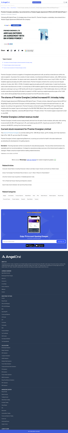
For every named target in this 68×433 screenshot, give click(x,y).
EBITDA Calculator (5, 377)
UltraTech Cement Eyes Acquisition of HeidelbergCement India (18, 176)
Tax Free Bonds (5, 333)
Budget (4, 195)
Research (23, 199)
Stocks (3, 298)
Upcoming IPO (4, 311)
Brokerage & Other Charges (7, 275)
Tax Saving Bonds (5, 341)
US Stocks (4, 317)
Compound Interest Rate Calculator (9, 366)
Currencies (4, 322)
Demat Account (5, 394)
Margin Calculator (5, 350)
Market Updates (52, 195)
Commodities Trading (6, 413)
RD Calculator (4, 371)
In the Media (4, 283)
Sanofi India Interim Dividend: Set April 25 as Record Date (17, 184)
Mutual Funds (60, 195)
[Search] (34, 5)
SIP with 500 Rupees (6, 306)
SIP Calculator (5, 353)
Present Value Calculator (7, 374)
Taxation (36, 199)
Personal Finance (6, 199)
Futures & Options (19, 195)
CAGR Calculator (5, 358)
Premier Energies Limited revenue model (12, 65)
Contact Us (4, 281)
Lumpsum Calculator (6, 355)
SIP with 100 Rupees (6, 303)
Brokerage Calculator (6, 347)
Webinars (3, 289)
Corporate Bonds (5, 330)
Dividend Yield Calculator (7, 361)
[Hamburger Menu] (66, 2)
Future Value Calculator (6, 363)
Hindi (34, 195)
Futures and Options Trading (7, 415)
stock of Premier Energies (11, 132)
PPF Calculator (5, 382)
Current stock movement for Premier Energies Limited (15, 67)
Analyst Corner (5, 424)
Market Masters (44, 195)
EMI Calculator (4, 385)
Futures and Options (6, 314)
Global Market (28, 195)
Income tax (4, 418)
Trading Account (5, 397)
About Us (3, 278)
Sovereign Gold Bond (6, 338)
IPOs (38, 195)
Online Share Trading (6, 399)
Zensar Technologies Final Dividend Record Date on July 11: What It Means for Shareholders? (25, 172)
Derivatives (4, 410)
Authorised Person (5, 421)
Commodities (11, 195)
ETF (2, 319)
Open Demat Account (37, 2)
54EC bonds (4, 336)
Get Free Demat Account (34, 431)
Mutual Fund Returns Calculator (8, 380)
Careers (3, 291)
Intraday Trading (5, 402)
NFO (2, 309)
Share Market (30, 199)
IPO (2, 407)
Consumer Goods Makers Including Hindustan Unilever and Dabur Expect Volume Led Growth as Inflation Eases (30, 168)
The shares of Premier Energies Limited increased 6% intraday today (18, 62)
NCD (2, 327)
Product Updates (15, 199)
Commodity (4, 325)
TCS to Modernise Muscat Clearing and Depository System (17, 180)
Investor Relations (5, 286)
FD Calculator (4, 369)
